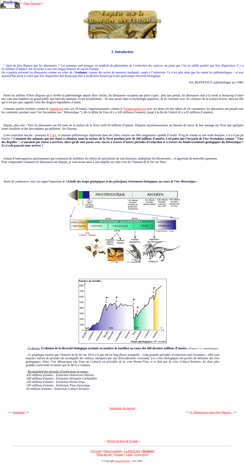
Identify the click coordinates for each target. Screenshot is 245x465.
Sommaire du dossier (122, 408)
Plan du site (105, 454)
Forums (118, 454)
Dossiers (147, 451)
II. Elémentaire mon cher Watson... (211, 412)
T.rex (53, 135)
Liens (129, 454)
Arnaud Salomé (122, 460)
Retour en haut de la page (122, 441)
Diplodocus (56, 108)
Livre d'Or (141, 454)
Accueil (96, 451)
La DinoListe (132, 451)
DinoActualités (112, 451)
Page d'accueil (32, 3)
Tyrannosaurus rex (134, 108)
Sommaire (18, 412)
